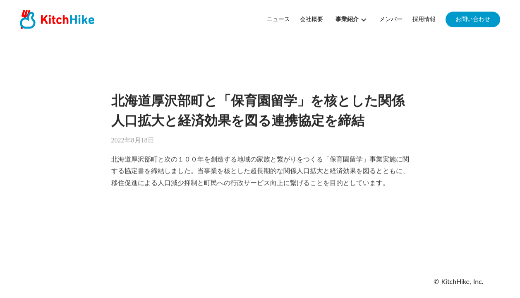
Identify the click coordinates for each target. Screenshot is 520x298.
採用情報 (424, 19)
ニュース (278, 19)
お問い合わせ (472, 19)
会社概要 (311, 19)
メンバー (391, 19)
